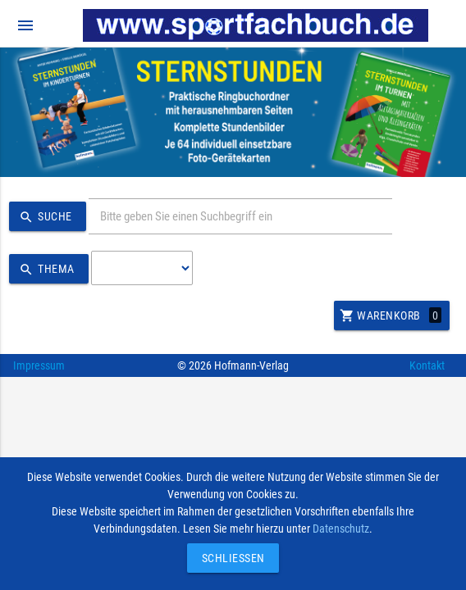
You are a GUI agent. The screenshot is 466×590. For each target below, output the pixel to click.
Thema (45, 270)
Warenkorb (390, 315)
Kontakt (427, 365)
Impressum (39, 365)
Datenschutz (341, 528)
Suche (43, 217)
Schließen (229, 558)
